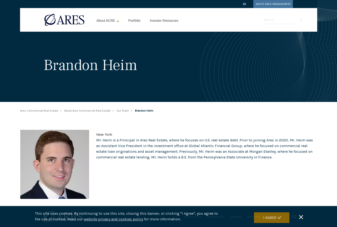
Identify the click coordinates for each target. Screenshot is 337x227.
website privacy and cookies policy (113, 219)
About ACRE (106, 20)
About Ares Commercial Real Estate (87, 110)
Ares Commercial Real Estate (39, 110)
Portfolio (134, 20)
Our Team (122, 110)
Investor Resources (164, 20)
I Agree (269, 217)
